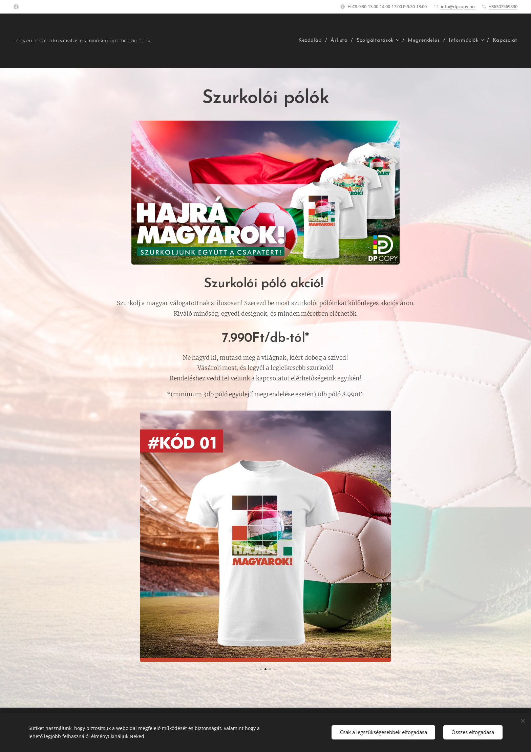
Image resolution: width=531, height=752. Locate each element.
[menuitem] (310, 40)
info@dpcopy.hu (458, 6)
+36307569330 (503, 6)
